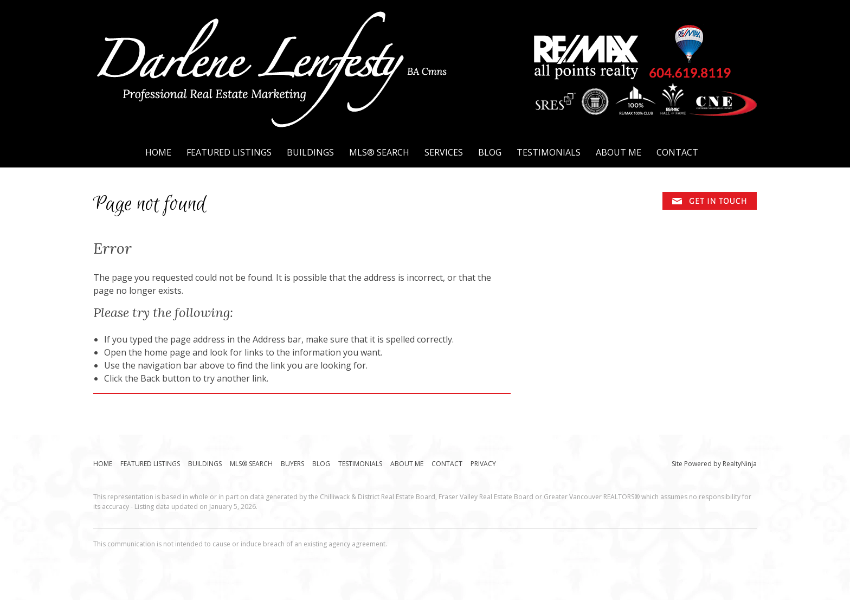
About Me (618, 152)
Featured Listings (229, 152)
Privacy (483, 463)
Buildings (310, 152)
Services (443, 152)
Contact (677, 152)
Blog (489, 152)
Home (158, 152)
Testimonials (549, 152)
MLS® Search (379, 152)
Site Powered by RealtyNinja (714, 463)
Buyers (292, 463)
